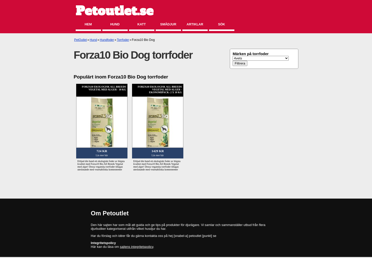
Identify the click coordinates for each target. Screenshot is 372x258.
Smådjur (168, 24)
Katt (141, 24)
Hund (115, 24)
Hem (88, 24)
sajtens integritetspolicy (136, 247)
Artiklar (195, 24)
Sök (221, 24)
